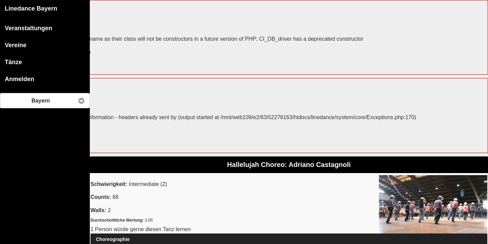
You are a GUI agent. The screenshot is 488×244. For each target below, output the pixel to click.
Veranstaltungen (28, 27)
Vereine (15, 44)
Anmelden (19, 78)
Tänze (13, 61)
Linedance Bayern (31, 8)
